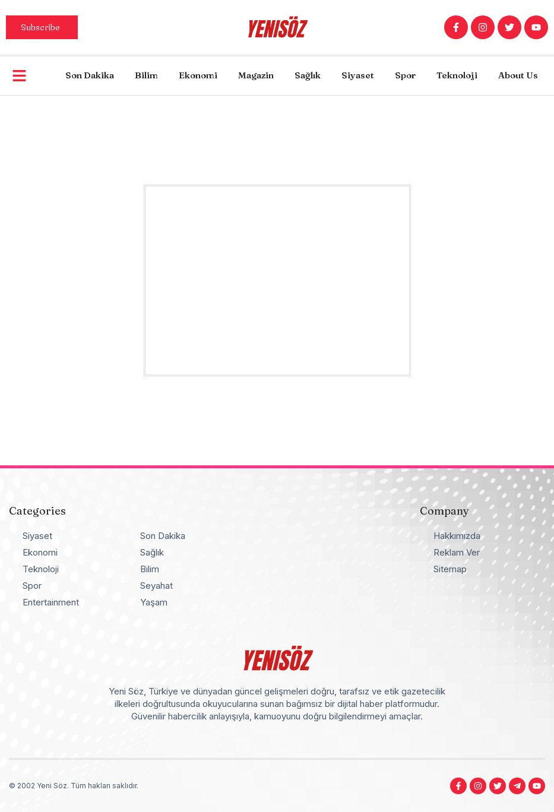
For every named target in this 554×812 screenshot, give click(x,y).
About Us (518, 75)
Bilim (146, 75)
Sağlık (308, 75)
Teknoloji (456, 75)
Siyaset (357, 75)
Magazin (256, 75)
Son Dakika (89, 75)
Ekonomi (198, 75)
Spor (405, 75)
